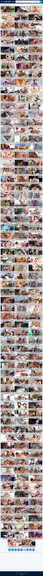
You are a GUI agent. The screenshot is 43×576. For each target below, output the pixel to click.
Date (37, 5)
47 (27, 549)
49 (33, 549)
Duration (40, 5)
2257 (17, 572)
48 (30, 549)
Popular (33, 5)
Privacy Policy (24, 572)
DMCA (19, 572)
